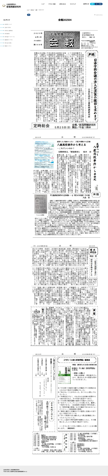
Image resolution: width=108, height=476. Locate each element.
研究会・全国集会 (9, 31)
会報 (29, 15)
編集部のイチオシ (9, 41)
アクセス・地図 (50, 4)
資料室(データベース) (10, 38)
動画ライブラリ (8, 48)
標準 (92, 4)
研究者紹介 (8, 34)
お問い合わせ (61, 4)
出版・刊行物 (8, 28)
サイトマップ (72, 4)
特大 (100, 4)
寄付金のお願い (9, 44)
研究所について (9, 24)
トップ (40, 4)
